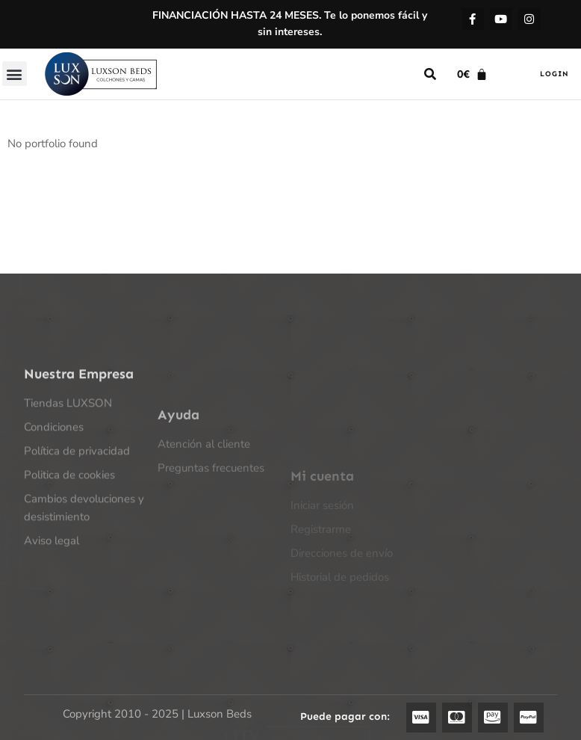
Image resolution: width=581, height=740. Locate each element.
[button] (14, 73)
